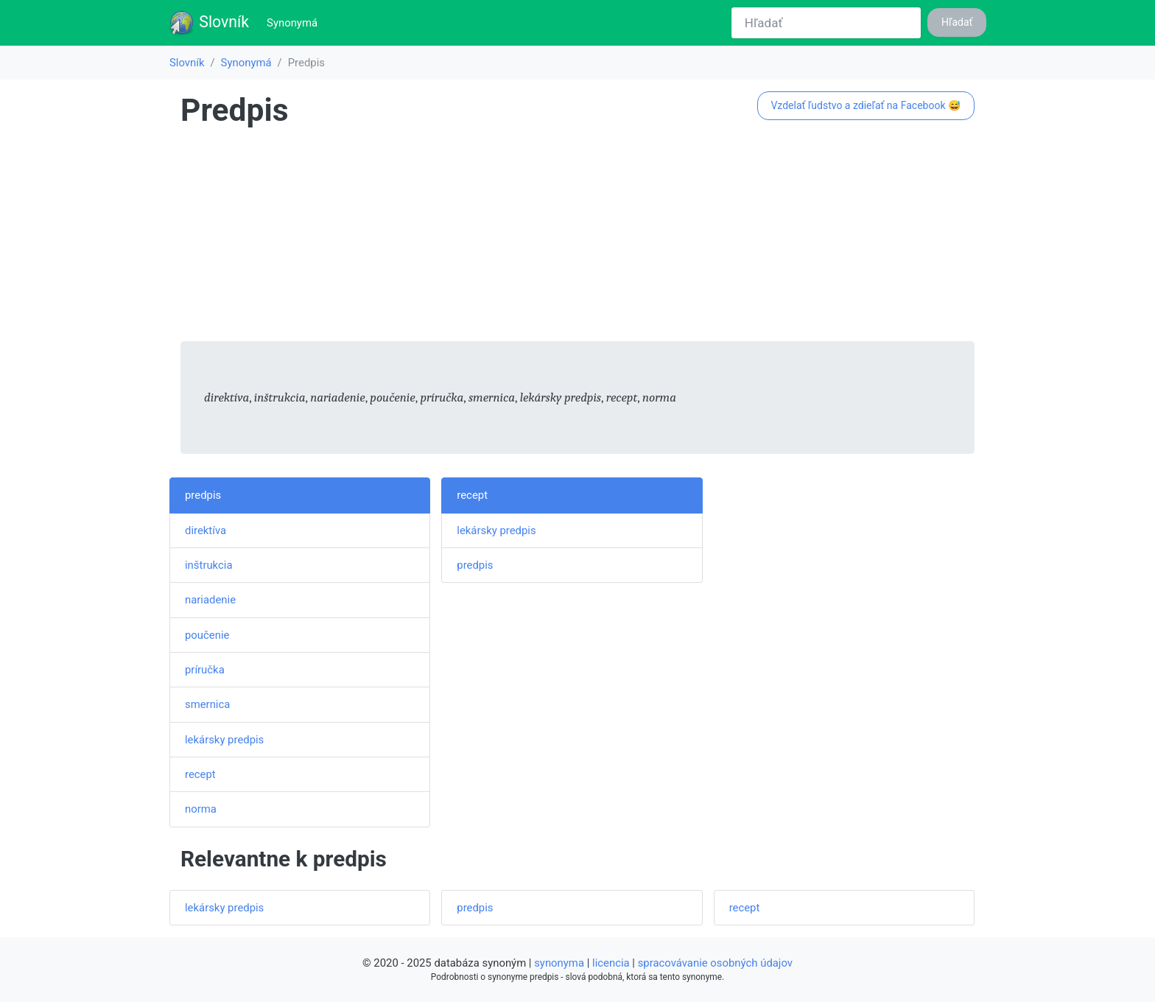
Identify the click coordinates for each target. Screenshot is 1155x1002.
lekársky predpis (224, 739)
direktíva (205, 530)
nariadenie (210, 599)
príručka (205, 669)
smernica (207, 704)
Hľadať (956, 22)
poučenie (207, 635)
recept (200, 774)
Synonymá (295, 21)
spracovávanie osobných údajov (715, 963)
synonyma (559, 963)
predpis (203, 495)
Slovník (209, 23)
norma (201, 809)
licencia (611, 963)
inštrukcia (209, 565)
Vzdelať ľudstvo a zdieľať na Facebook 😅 (865, 105)
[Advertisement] (577, 238)
